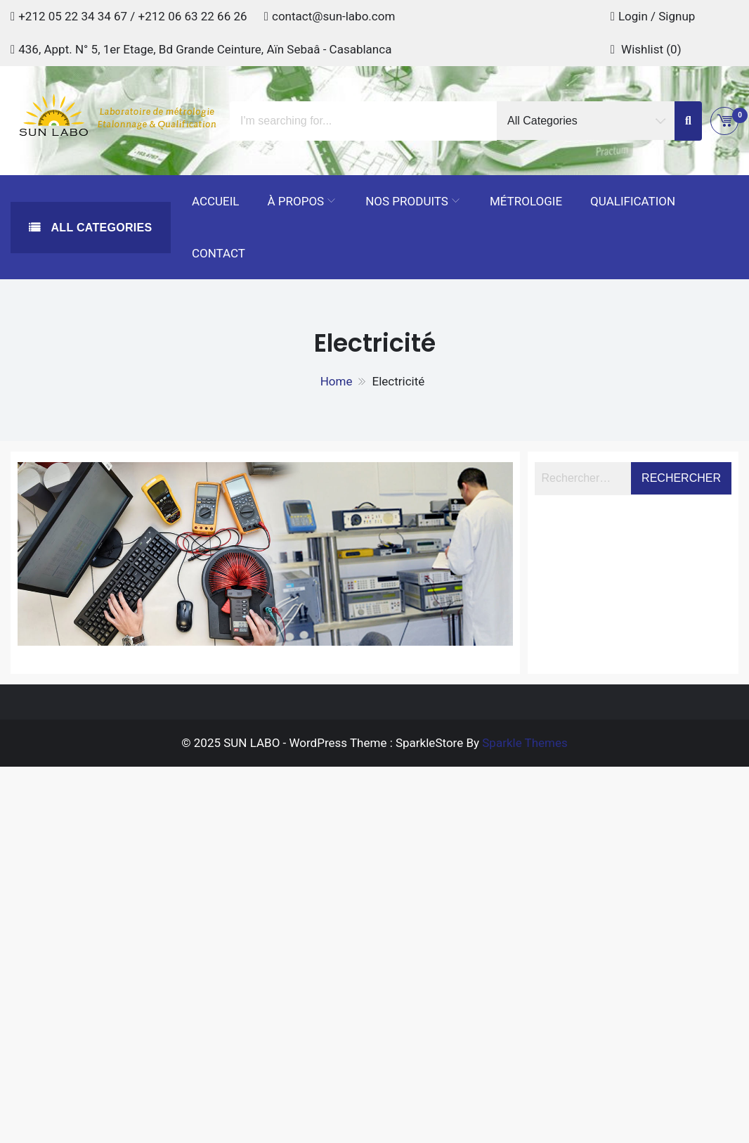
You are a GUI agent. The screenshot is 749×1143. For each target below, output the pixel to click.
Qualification (632, 201)
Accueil (216, 201)
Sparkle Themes (525, 743)
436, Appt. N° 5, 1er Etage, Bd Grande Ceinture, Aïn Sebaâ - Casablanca (204, 49)
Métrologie (526, 201)
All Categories (100, 228)
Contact (218, 253)
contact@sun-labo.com (333, 16)
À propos (296, 201)
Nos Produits (406, 201)
